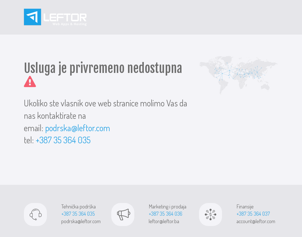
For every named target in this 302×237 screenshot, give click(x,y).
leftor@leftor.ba (164, 221)
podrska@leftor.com (77, 127)
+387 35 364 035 (63, 139)
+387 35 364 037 (253, 213)
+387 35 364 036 (165, 213)
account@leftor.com (255, 221)
